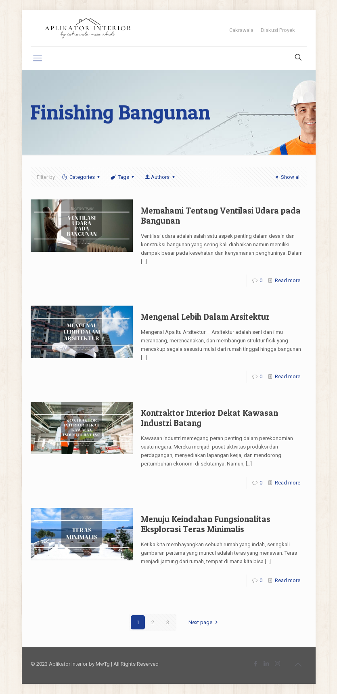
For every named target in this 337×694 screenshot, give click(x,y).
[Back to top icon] (298, 664)
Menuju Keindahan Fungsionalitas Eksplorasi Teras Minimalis (205, 524)
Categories (81, 177)
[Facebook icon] (255, 663)
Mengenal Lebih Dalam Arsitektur (205, 317)
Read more (287, 280)
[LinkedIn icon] (266, 663)
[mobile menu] (37, 58)
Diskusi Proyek (278, 30)
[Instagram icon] (277, 663)
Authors (160, 177)
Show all (286, 177)
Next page (204, 622)
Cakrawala (241, 30)
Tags (122, 177)
